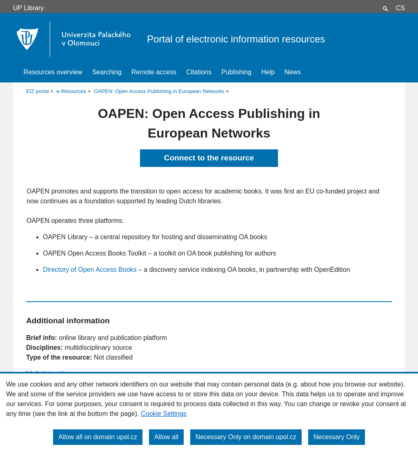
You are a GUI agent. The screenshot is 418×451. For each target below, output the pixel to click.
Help (268, 72)
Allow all (166, 436)
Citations (198, 72)
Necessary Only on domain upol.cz (246, 436)
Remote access (153, 72)
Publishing (236, 72)
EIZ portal (37, 91)
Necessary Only (337, 436)
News (293, 72)
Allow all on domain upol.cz (97, 436)
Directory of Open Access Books (89, 269)
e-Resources (72, 91)
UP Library (28, 7)
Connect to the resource (209, 157)
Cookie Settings (164, 413)
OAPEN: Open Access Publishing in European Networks (159, 91)
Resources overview (53, 72)
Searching (107, 72)
